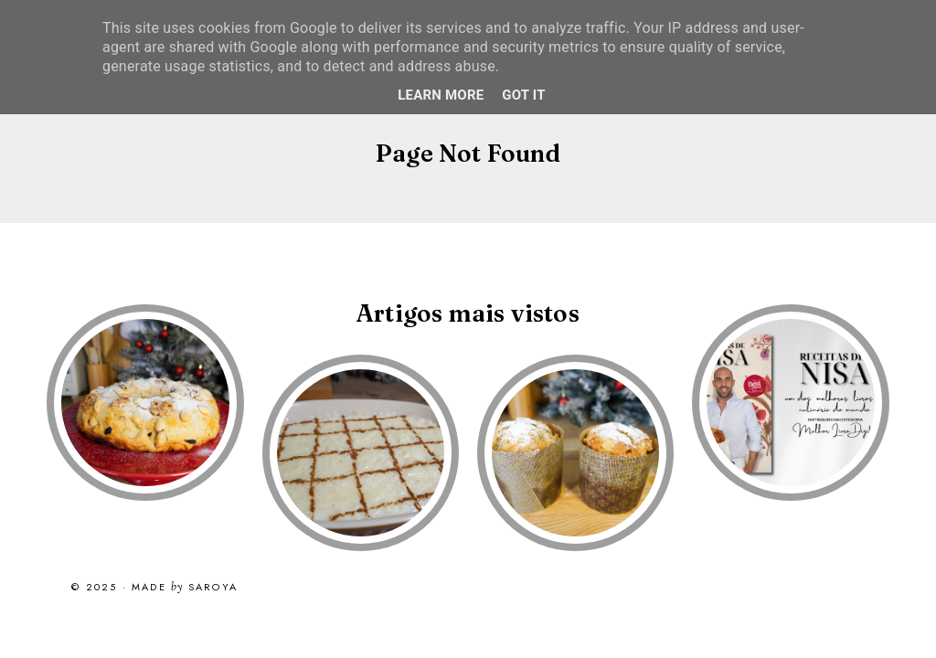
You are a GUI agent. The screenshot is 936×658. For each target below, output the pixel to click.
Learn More (441, 95)
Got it (523, 95)
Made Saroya (185, 587)
